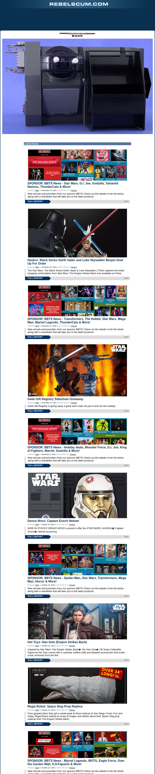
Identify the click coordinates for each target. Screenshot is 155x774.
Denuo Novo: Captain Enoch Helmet (53, 501)
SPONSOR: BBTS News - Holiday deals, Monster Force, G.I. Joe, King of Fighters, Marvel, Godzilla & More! (77, 429)
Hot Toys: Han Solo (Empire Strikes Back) (57, 622)
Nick (37, 171)
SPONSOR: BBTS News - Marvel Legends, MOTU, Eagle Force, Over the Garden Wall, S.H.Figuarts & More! (76, 743)
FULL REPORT (35, 182)
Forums (74, 171)
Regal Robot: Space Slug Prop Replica (55, 687)
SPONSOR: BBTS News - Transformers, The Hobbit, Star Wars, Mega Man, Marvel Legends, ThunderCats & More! (76, 301)
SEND (126, 182)
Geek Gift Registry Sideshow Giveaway (55, 379)
